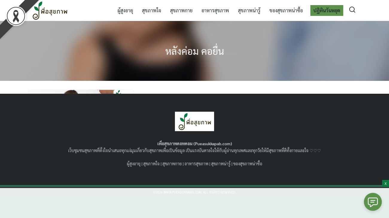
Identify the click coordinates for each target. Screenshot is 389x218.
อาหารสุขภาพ (215, 10)
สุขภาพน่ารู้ (249, 10)
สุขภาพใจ (151, 10)
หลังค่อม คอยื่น (194, 51)
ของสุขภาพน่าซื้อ (286, 10)
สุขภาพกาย (181, 10)
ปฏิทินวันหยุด (326, 10)
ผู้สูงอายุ (125, 10)
